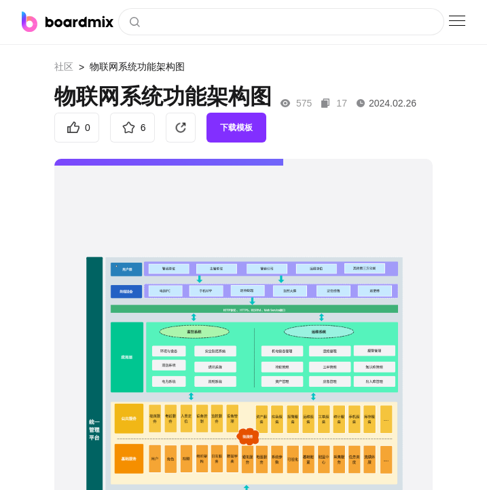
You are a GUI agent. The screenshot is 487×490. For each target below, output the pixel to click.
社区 (63, 66)
